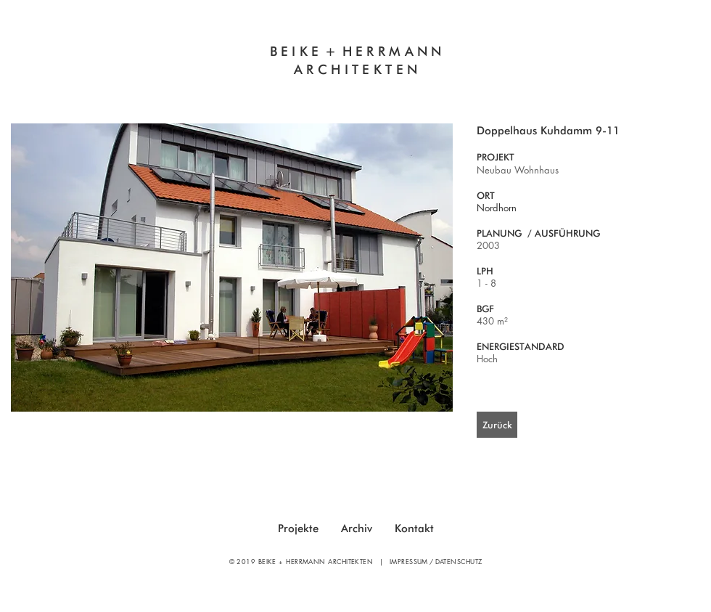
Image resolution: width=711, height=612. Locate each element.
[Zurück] (497, 425)
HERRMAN (387, 51)
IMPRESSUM (409, 561)
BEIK (291, 51)
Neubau (397, 87)
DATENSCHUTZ (458, 561)
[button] (232, 267)
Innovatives (243, 87)
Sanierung (470, 87)
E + (326, 51)
